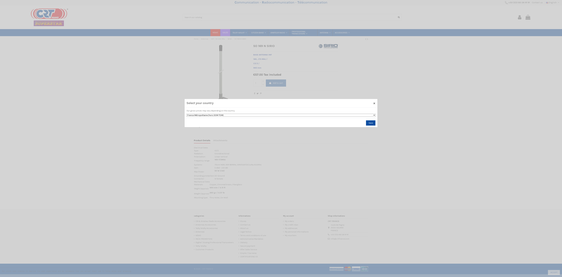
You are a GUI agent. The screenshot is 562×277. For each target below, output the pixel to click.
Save (371, 123)
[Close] (374, 103)
